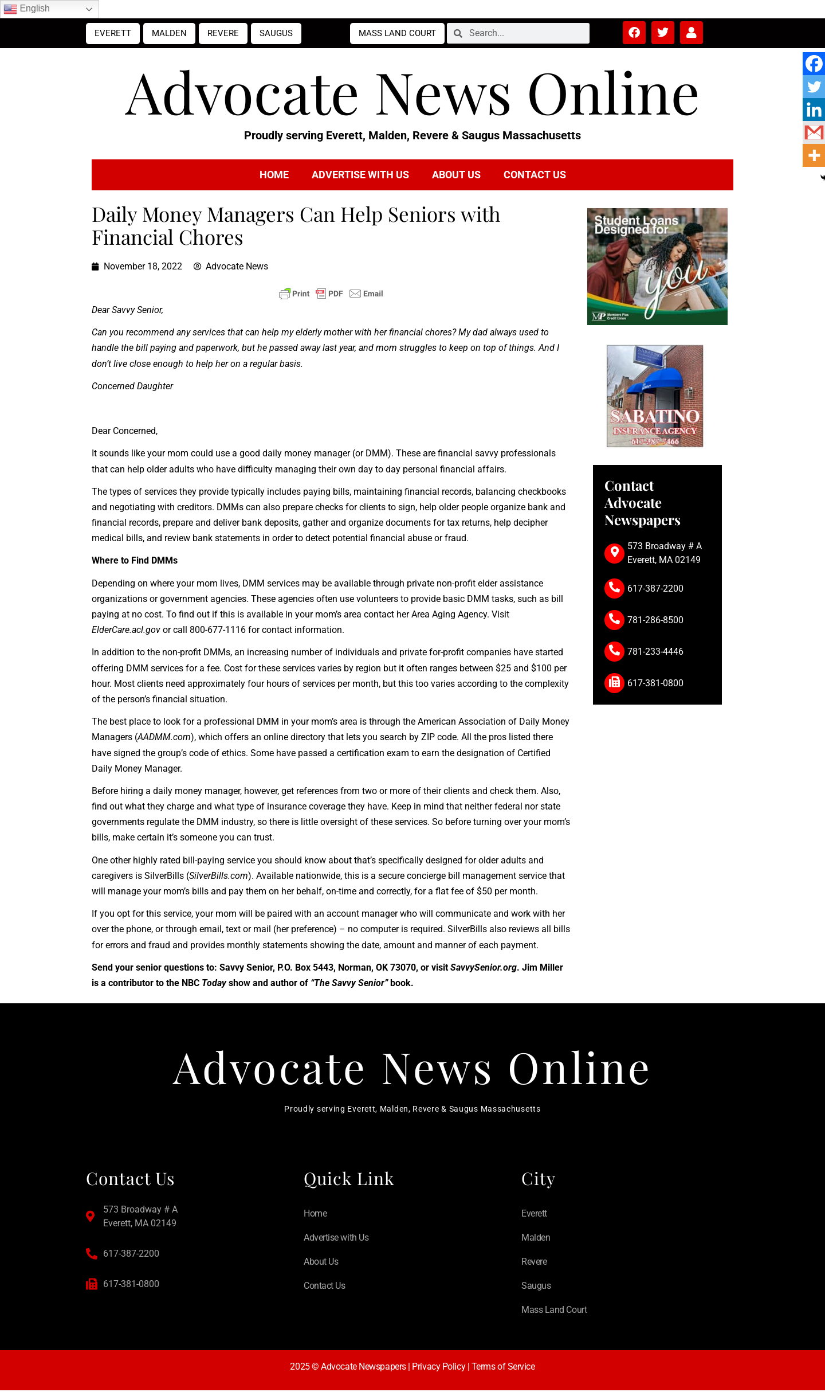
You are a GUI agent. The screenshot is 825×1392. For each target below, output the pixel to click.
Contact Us (535, 175)
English (26, 9)
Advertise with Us (360, 175)
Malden (169, 33)
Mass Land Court (397, 33)
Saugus (276, 33)
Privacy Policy (438, 1368)
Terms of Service (503, 1368)
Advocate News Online (412, 91)
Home (274, 175)
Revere (223, 33)
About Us (456, 175)
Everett (113, 33)
